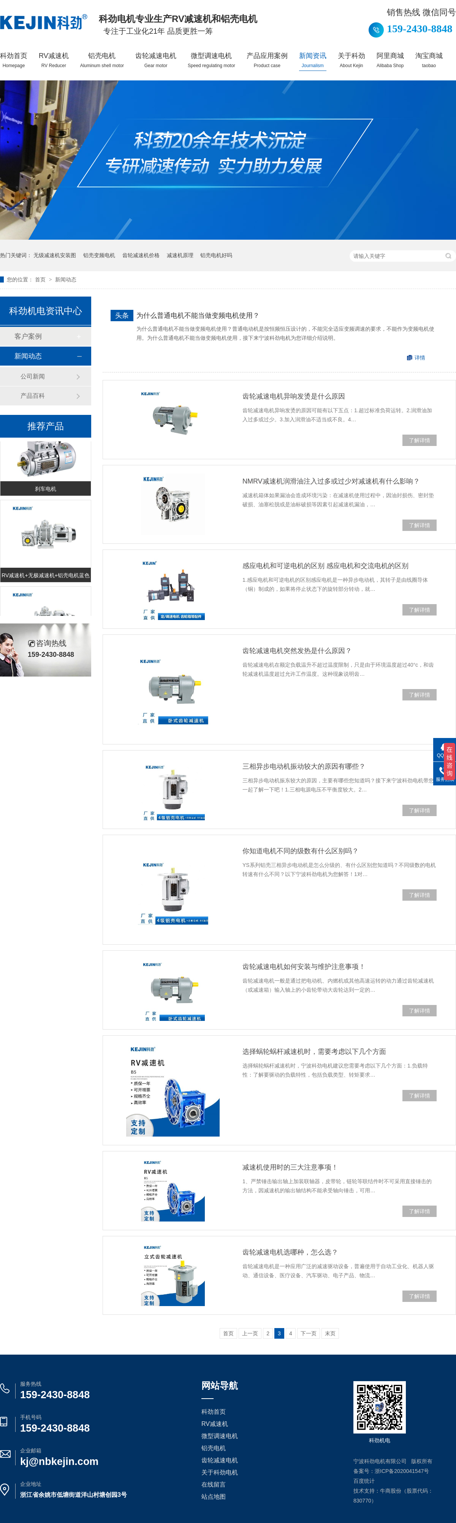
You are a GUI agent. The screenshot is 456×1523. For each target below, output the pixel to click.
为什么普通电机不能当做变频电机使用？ (198, 315)
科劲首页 (13, 60)
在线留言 (213, 1484)
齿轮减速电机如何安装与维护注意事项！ (304, 966)
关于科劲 (351, 60)
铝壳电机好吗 (216, 255)
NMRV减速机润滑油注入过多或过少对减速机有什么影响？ (331, 481)
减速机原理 (180, 255)
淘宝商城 (429, 60)
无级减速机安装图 (54, 255)
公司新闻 (33, 376)
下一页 (309, 1333)
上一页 (250, 1333)
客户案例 (28, 336)
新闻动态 (65, 279)
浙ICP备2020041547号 (402, 1471)
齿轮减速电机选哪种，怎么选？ (290, 1252)
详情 (420, 358)
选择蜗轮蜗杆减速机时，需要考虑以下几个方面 (314, 1051)
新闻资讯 (312, 60)
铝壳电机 (102, 60)
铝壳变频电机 (99, 255)
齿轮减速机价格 (141, 255)
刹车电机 (45, 490)
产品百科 (33, 396)
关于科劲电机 (219, 1472)
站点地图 (213, 1496)
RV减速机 (54, 60)
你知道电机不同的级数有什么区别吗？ (300, 851)
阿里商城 (390, 60)
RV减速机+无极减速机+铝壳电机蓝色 (46, 576)
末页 (330, 1333)
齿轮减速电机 (155, 60)
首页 (41, 279)
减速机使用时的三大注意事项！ (290, 1167)
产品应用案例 (267, 60)
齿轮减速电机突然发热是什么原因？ (297, 651)
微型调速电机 (211, 60)
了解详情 (419, 440)
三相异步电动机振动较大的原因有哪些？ (304, 766)
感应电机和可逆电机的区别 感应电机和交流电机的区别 (325, 566)
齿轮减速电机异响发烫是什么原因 (293, 396)
